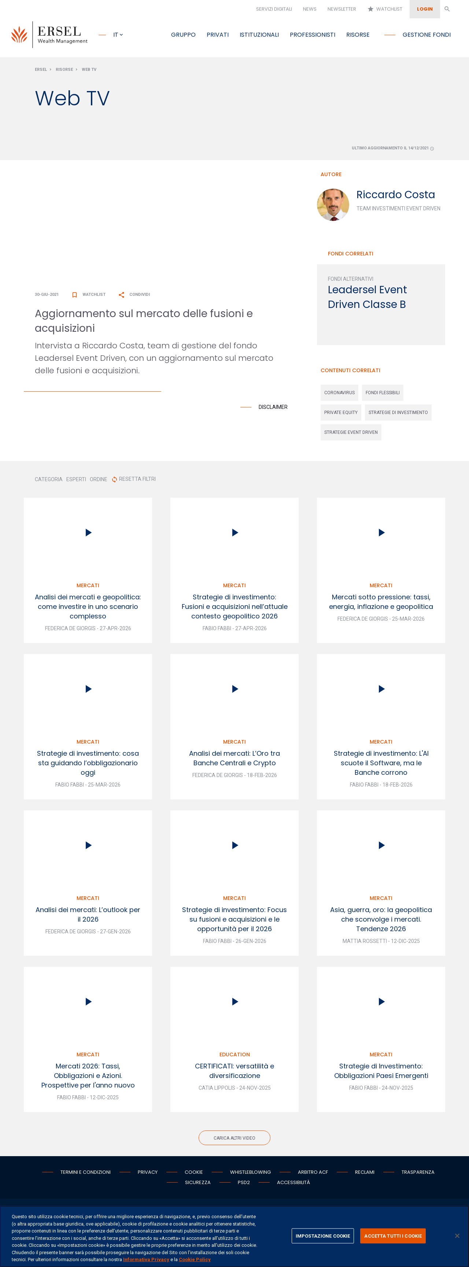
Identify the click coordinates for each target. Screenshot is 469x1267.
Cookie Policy (195, 1259)
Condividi (134, 296)
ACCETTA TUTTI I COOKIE (393, 1235)
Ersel (41, 71)
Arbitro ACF (313, 1173)
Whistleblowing (250, 1173)
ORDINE (98, 481)
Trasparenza (418, 1173)
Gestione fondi (427, 34)
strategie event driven (351, 433)
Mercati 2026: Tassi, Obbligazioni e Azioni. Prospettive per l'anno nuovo (88, 1077)
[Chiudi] (457, 1236)
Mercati (88, 587)
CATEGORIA (49, 481)
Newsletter (342, 9)
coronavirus (339, 394)
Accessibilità (293, 1183)
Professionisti (312, 34)
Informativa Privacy (146, 1259)
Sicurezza (198, 1183)
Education (234, 1056)
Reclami (364, 1173)
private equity (341, 414)
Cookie (194, 1173)
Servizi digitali (274, 9)
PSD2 (244, 1183)
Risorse (358, 34)
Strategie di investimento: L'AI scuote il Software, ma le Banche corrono (381, 764)
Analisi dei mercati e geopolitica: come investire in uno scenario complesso (88, 608)
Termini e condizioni (85, 1173)
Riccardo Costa (396, 196)
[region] (234, 1236)
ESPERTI (76, 481)
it (115, 34)
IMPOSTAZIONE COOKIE (323, 1235)
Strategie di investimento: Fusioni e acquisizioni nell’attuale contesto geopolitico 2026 (235, 608)
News (310, 9)
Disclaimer (273, 408)
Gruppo (183, 34)
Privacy (148, 1173)
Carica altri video (234, 1139)
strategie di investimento (398, 414)
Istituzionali (259, 34)
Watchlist (384, 9)
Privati (218, 34)
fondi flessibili (383, 394)
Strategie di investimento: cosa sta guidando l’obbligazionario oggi (88, 764)
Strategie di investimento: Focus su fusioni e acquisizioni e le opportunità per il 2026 (234, 921)
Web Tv (89, 71)
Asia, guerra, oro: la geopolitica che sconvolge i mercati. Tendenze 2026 (381, 921)
